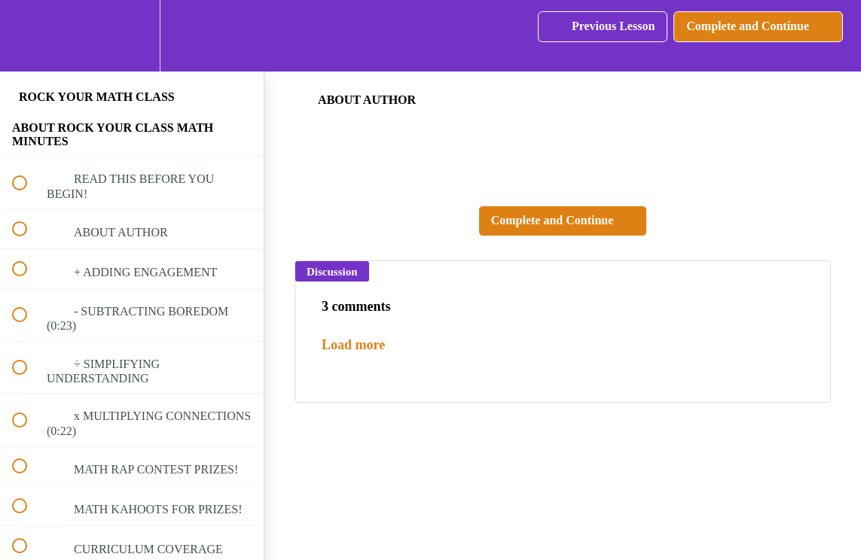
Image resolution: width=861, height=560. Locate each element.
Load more (353, 344)
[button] (28, 36)
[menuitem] (132, 36)
